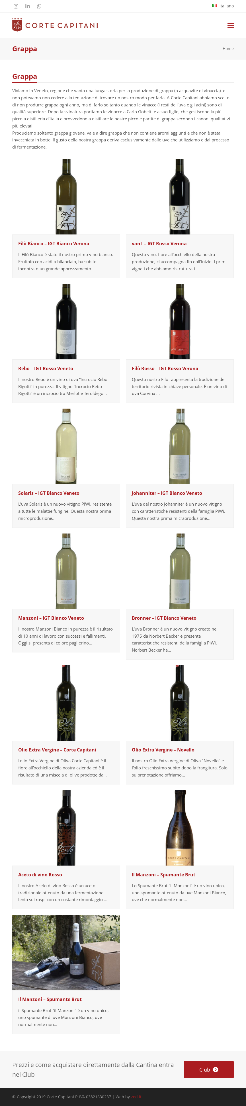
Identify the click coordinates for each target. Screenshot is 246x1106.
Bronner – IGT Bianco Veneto (164, 618)
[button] (230, 25)
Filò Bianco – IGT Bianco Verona (53, 243)
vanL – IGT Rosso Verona (159, 243)
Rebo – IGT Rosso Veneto (45, 368)
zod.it (136, 1096)
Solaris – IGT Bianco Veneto (48, 493)
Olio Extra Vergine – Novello (163, 750)
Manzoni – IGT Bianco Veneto (51, 618)
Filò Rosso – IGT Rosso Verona (165, 368)
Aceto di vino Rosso (40, 875)
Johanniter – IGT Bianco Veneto (167, 493)
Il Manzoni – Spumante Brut (163, 875)
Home (228, 48)
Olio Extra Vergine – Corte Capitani (57, 750)
